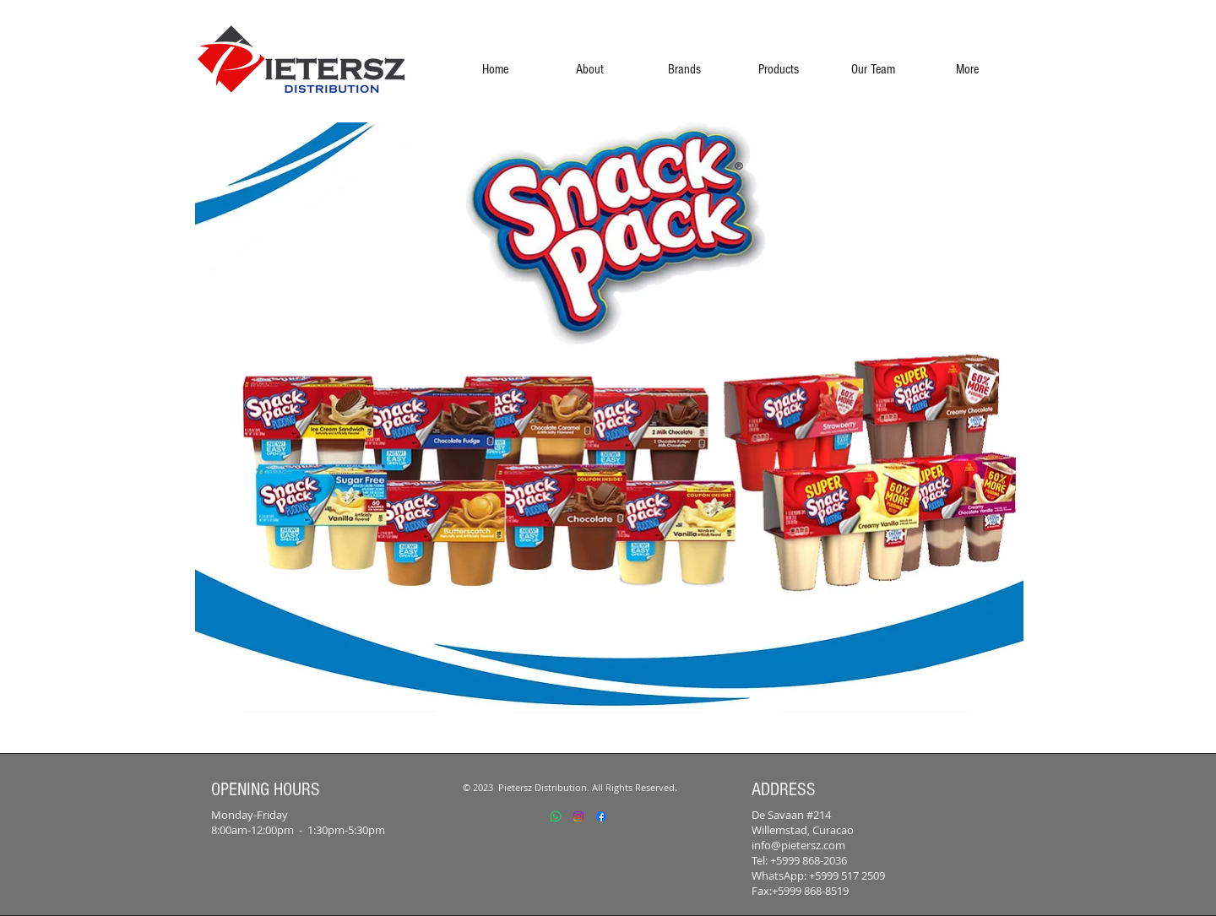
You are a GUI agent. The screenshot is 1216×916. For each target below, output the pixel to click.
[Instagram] (578, 816)
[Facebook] (601, 816)
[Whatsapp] (555, 816)
